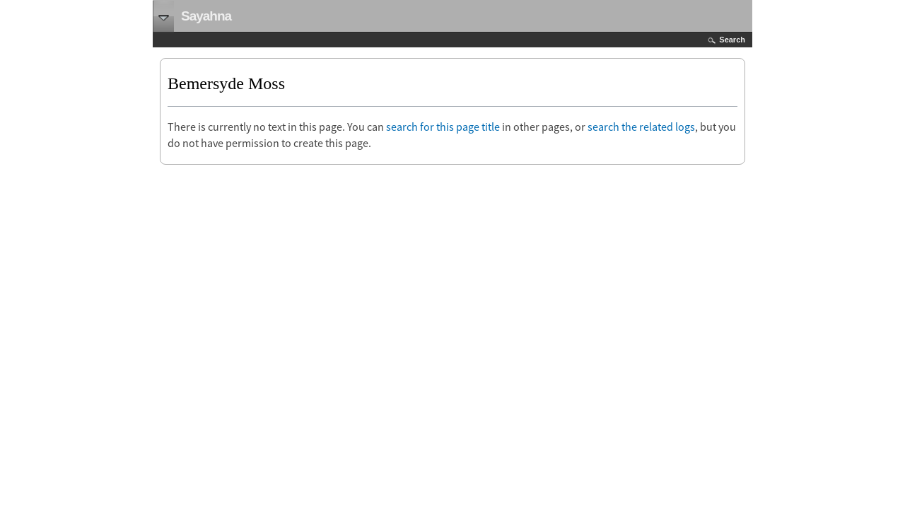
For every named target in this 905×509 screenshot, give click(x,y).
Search (732, 39)
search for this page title (443, 126)
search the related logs (641, 126)
